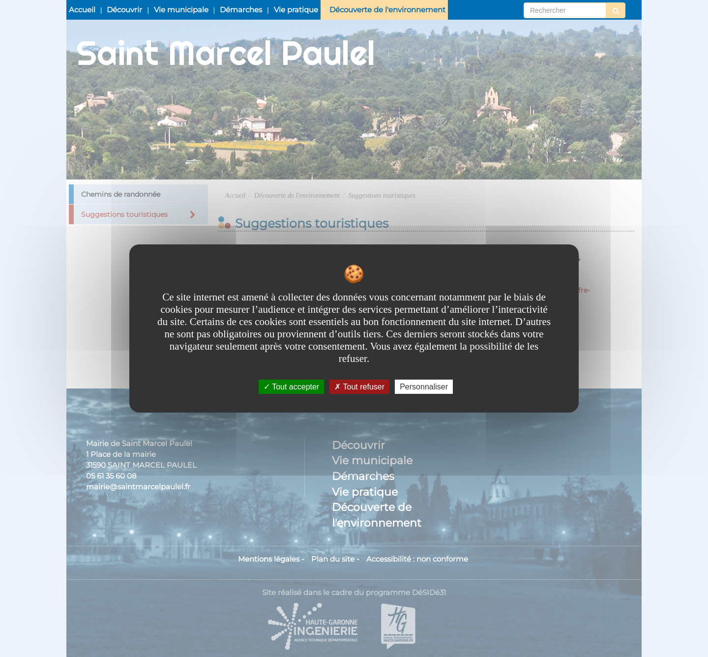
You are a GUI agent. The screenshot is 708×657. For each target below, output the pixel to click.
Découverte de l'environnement (387, 9)
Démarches (241, 9)
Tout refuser (359, 387)
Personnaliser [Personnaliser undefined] (424, 387)
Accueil (82, 9)
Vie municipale (181, 9)
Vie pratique (296, 9)
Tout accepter (291, 387)
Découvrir (124, 9)
